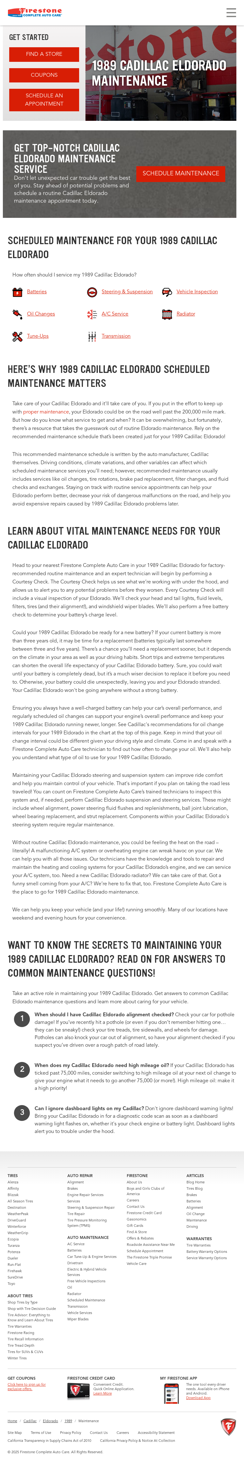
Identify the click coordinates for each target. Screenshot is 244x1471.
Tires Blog (194, 1189)
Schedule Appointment (145, 1251)
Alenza (13, 1182)
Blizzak (13, 1195)
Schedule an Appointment (44, 100)
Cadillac (30, 1421)
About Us (134, 1182)
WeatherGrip (18, 1233)
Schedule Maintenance (181, 174)
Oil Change (195, 1214)
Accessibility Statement (156, 1433)
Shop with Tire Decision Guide (32, 1309)
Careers (133, 1200)
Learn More (102, 1394)
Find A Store (44, 54)
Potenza (14, 1252)
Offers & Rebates (140, 1238)
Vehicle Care (136, 1264)
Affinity (13, 1189)
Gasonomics (136, 1219)
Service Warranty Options (206, 1258)
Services (73, 1201)
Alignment (75, 1182)
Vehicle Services (79, 1313)
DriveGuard (17, 1220)
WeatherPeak (18, 1214)
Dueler (13, 1258)
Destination (17, 1208)
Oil (69, 1288)
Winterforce (17, 1227)
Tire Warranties (20, 1327)
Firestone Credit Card (144, 1213)
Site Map (15, 1433)
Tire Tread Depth (21, 1346)
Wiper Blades (78, 1319)
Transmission (77, 1307)
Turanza (14, 1246)
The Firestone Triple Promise (149, 1257)
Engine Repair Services (85, 1195)
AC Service (76, 1244)
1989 (68, 1421)
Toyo (11, 1284)
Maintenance (196, 1220)
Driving (192, 1227)
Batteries (74, 1251)
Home (12, 1421)
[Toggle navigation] (231, 12)
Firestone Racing (21, 1333)
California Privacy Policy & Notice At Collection (137, 1441)
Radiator (74, 1294)
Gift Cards (135, 1226)
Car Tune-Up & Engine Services (92, 1257)
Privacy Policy (70, 1433)
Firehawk (15, 1271)
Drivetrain (75, 1263)
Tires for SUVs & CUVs (25, 1352)
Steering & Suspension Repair (91, 1208)
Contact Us (136, 1207)
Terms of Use (41, 1433)
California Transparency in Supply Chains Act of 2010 (49, 1441)
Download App (198, 1398)
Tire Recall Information (26, 1339)
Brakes (72, 1189)
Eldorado (50, 1421)
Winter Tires (17, 1358)
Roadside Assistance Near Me (151, 1245)
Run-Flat (14, 1265)
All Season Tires (20, 1201)
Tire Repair (76, 1214)
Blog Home (195, 1182)
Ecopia (13, 1239)
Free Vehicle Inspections (86, 1281)
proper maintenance (46, 412)
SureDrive (15, 1277)
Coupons (44, 75)
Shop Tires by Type (22, 1303)
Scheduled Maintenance (86, 1300)
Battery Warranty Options (206, 1252)
